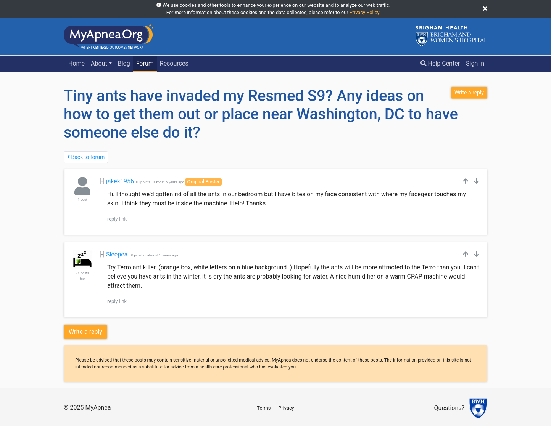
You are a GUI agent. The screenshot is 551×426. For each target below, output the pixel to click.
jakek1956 (120, 181)
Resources (174, 63)
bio (82, 278)
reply (112, 219)
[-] (102, 181)
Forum (145, 63)
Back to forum (86, 157)
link (123, 219)
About (99, 63)
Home (76, 63)
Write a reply (85, 331)
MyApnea (98, 407)
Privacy (286, 408)
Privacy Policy (364, 12)
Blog (124, 63)
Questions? (449, 408)
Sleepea (117, 254)
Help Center (440, 63)
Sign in (475, 63)
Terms (264, 408)
